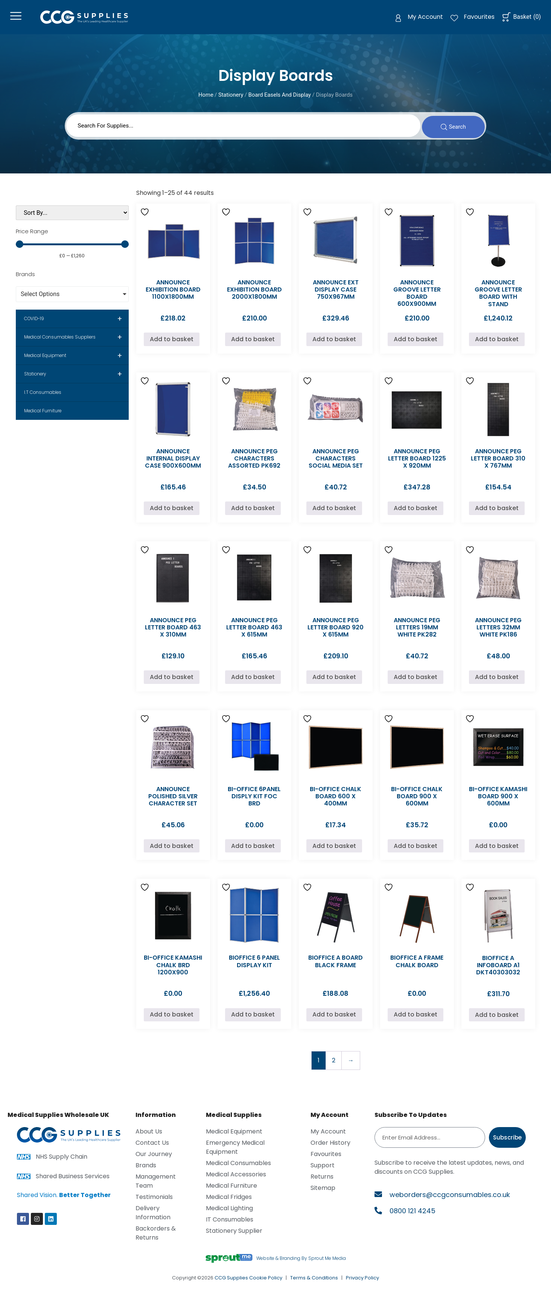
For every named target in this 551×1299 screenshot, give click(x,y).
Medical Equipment (76, 360)
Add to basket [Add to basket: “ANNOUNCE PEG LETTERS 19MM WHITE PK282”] (415, 681)
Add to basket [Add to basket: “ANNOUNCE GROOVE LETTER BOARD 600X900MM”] (415, 343)
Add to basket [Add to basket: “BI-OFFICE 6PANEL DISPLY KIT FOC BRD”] (253, 850)
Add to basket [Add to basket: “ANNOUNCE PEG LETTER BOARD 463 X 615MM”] (253, 681)
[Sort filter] (72, 217)
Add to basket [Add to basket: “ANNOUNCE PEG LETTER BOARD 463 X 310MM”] (171, 681)
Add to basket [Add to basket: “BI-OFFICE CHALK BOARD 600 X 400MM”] (334, 850)
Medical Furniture (42, 415)
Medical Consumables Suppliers (76, 342)
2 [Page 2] (333, 1064)
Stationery (230, 97)
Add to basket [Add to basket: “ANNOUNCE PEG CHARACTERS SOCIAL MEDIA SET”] (334, 512)
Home (205, 97)
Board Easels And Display (279, 97)
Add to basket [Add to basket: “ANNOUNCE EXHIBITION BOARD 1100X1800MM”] (171, 343)
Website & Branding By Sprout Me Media (301, 1262)
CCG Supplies (231, 1282)
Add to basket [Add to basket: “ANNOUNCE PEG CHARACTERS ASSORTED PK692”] (253, 512)
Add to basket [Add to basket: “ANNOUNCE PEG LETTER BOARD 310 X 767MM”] (497, 512)
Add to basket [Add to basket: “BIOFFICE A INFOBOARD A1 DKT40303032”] (497, 1019)
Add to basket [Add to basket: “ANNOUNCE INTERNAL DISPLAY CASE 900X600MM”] (171, 512)
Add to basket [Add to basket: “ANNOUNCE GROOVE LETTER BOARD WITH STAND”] (497, 343)
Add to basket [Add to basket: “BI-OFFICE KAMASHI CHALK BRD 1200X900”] (171, 1019)
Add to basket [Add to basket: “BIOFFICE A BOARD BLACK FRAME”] (334, 1019)
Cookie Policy (265, 1282)
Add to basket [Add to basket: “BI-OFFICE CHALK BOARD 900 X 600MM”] (415, 850)
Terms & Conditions (314, 1282)
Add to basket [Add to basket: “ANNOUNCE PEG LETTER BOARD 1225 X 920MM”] (415, 512)
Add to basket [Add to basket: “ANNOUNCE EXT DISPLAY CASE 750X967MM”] (334, 343)
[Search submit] (451, 129)
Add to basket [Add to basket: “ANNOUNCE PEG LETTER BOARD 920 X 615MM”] (334, 681)
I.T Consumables (42, 397)
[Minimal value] (72, 248)
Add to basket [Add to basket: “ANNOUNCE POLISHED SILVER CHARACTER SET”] (171, 850)
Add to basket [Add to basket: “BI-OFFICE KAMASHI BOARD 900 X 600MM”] (497, 850)
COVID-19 (76, 323)
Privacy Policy (362, 1282)
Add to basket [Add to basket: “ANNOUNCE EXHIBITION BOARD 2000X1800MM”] (253, 343)
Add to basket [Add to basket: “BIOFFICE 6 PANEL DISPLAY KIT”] (253, 1019)
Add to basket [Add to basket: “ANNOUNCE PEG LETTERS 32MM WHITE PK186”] (497, 681)
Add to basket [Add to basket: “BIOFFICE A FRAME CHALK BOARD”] (415, 1019)
